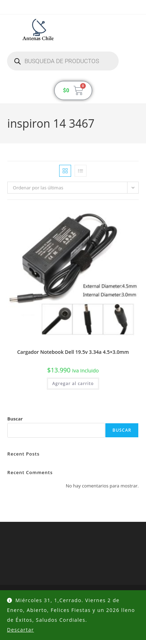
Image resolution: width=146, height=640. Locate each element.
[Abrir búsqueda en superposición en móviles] (63, 61)
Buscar (15, 419)
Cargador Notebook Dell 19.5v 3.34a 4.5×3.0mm (73, 352)
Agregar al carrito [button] (73, 383)
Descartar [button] (20, 629)
